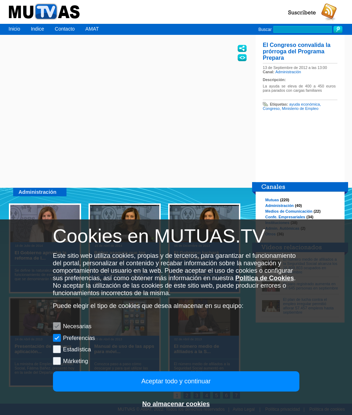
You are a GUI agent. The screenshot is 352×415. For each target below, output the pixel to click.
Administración (288, 72)
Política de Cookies (264, 278)
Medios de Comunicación (289, 211)
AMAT (92, 29)
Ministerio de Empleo (300, 108)
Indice (37, 29)
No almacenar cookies (176, 404)
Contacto (65, 29)
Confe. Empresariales (285, 217)
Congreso (271, 108)
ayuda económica (304, 104)
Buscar (265, 29)
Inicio (14, 29)
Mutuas (272, 200)
